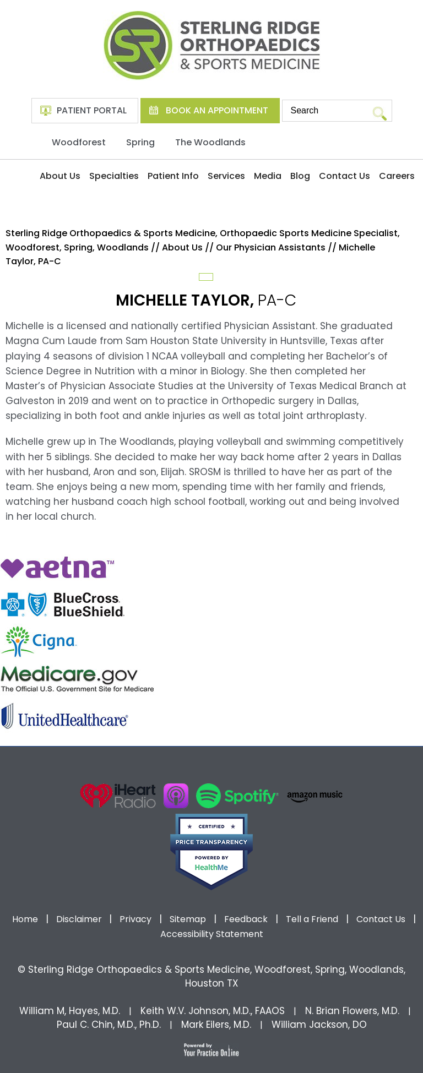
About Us (60, 176)
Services (226, 176)
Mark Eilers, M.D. (216, 1024)
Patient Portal (92, 110)
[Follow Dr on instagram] (233, 768)
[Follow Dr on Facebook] (167, 768)
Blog (300, 176)
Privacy (135, 919)
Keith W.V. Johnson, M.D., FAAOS (212, 1010)
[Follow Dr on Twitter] (189, 768)
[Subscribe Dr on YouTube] (211, 768)
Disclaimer (80, 919)
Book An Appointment (217, 110)
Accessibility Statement (211, 934)
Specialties (114, 176)
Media (267, 176)
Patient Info (173, 176)
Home (20, 177)
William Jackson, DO (319, 1024)
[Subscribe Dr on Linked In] (255, 768)
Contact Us (344, 176)
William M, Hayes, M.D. (69, 1010)
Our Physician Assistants (271, 247)
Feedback (246, 919)
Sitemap (188, 919)
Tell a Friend (312, 919)
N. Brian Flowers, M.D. (352, 1010)
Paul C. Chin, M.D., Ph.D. (109, 1024)
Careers (397, 176)
